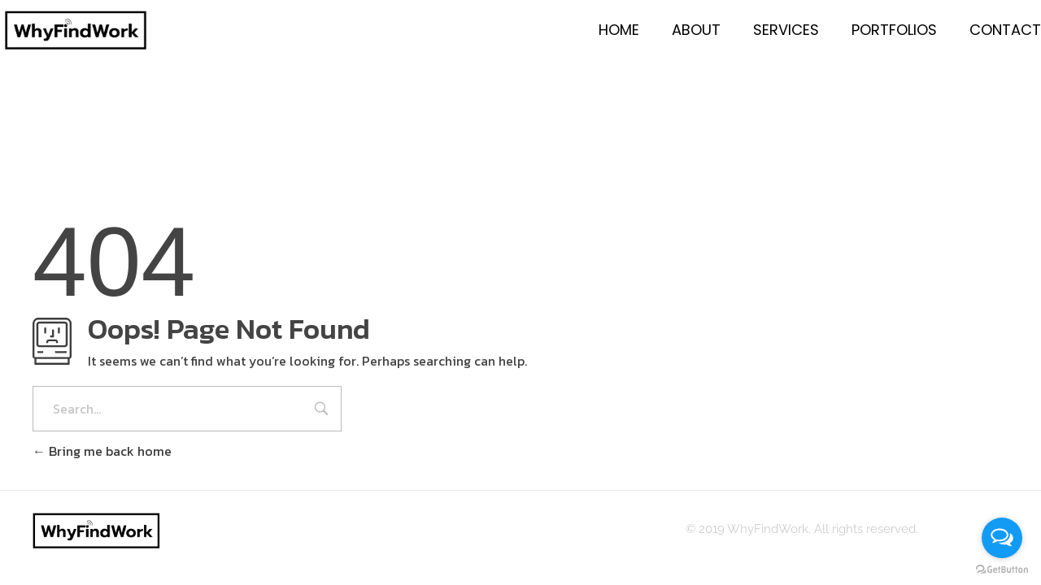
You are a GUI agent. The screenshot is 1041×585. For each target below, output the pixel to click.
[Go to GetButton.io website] (1002, 569)
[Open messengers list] (1002, 538)
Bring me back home (102, 451)
